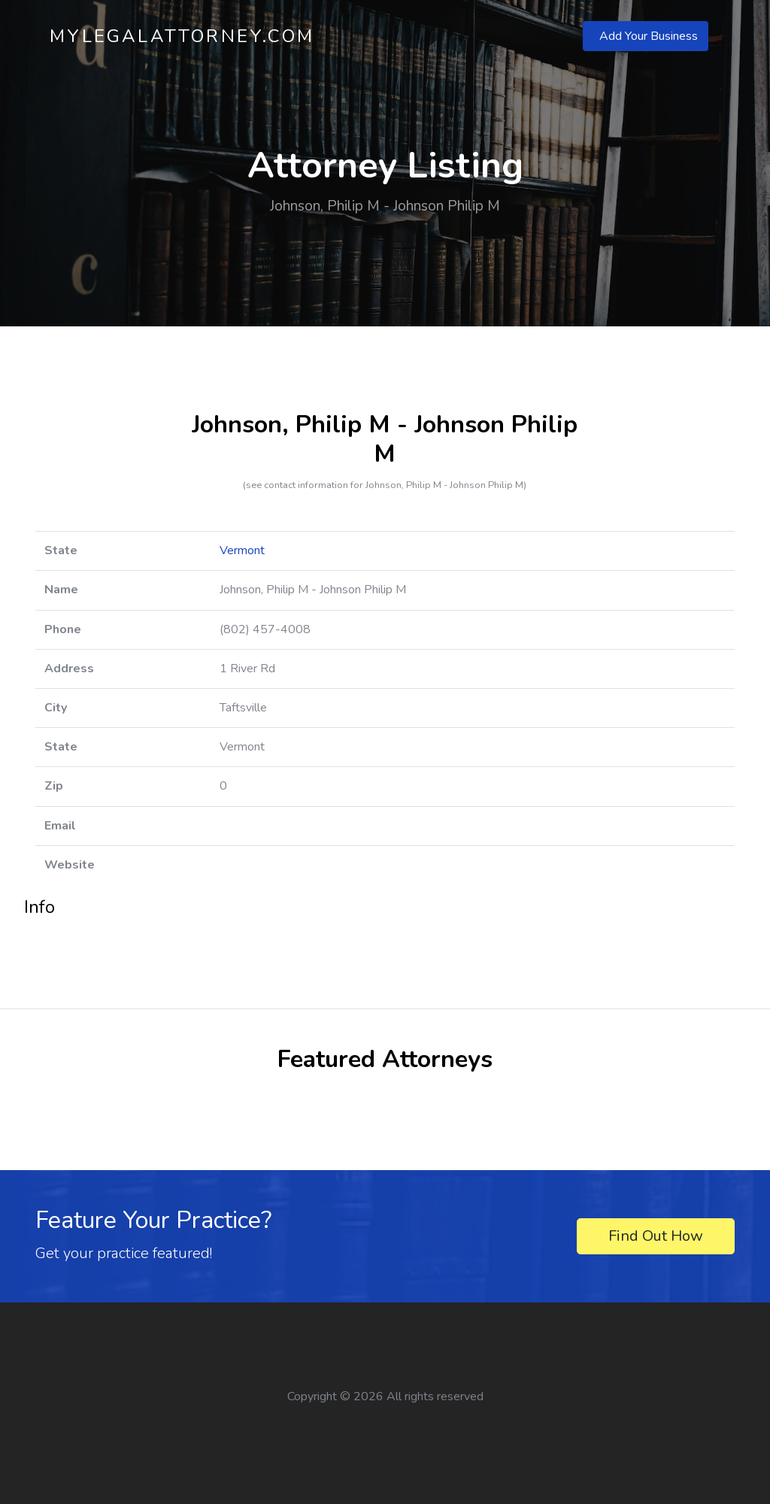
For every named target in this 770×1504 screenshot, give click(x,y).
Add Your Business (648, 36)
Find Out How (655, 1236)
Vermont (242, 550)
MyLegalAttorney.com (182, 36)
